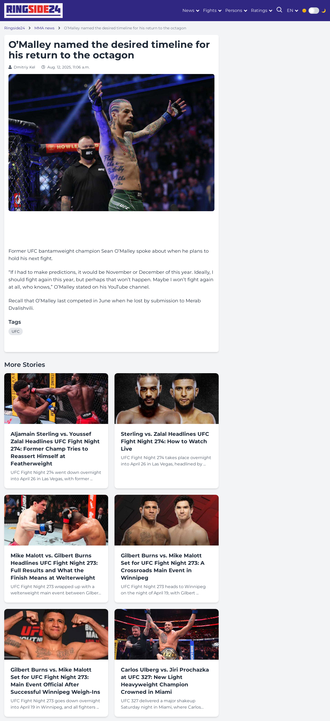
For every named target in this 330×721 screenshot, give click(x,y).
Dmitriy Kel (24, 67)
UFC (16, 331)
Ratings (259, 10)
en (290, 10)
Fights (210, 10)
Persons (233, 10)
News (188, 10)
